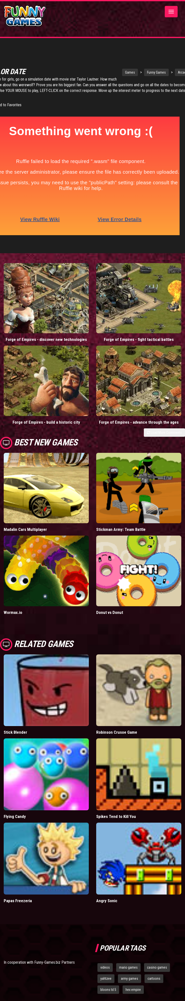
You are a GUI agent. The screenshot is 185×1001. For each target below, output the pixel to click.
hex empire (133, 988)
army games (129, 977)
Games (118, 71)
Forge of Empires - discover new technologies (46, 337)
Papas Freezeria (18, 898)
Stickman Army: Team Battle (121, 527)
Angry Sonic (106, 898)
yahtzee (105, 977)
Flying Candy (15, 814)
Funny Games (144, 71)
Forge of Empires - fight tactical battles (139, 337)
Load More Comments (164, 431)
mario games (128, 965)
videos (105, 965)
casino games (157, 965)
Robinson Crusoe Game (116, 730)
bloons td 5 (108, 988)
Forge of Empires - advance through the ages (139, 420)
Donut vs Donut (109, 610)
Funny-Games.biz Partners (54, 960)
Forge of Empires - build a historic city (46, 420)
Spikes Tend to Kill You (116, 814)
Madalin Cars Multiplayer (25, 527)
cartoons (154, 977)
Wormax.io (13, 610)
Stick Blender (15, 730)
